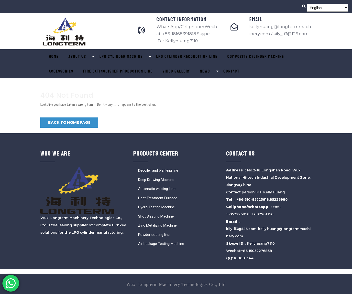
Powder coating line (154, 234)
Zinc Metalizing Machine (157, 225)
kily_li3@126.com (241, 229)
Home (54, 56)
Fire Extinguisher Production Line (118, 71)
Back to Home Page (69, 122)
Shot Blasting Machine (156, 216)
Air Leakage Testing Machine (161, 244)
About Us (77, 56)
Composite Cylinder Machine (255, 56)
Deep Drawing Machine (156, 180)
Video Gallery (176, 71)
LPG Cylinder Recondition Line (187, 56)
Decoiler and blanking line (158, 170)
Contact (231, 71)
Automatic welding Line (157, 189)
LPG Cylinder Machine (121, 56)
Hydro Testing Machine (156, 207)
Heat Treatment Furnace (157, 198)
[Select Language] (327, 8)
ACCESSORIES (61, 71)
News (205, 71)
